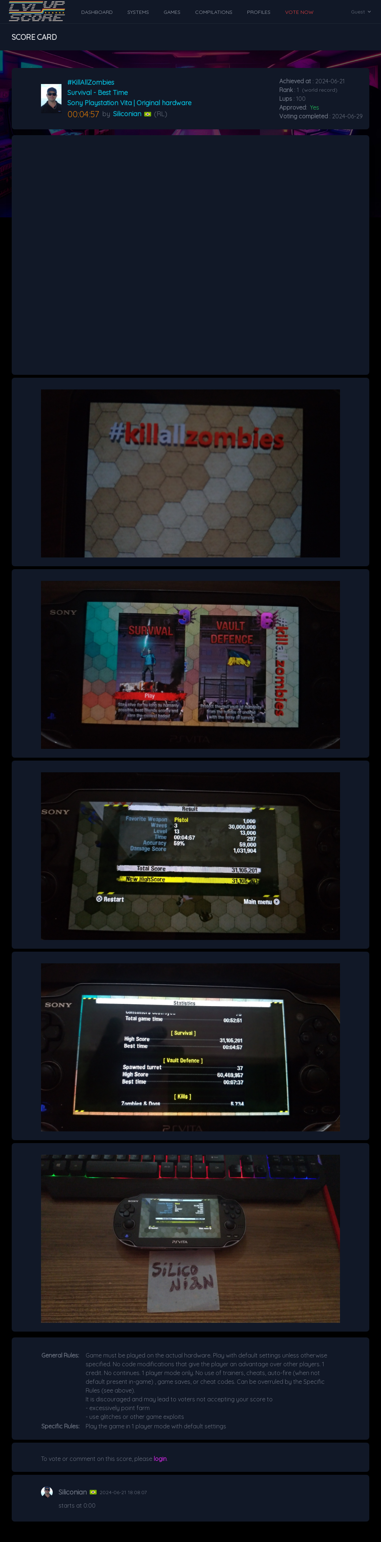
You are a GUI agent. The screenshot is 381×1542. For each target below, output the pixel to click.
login (160, 1458)
